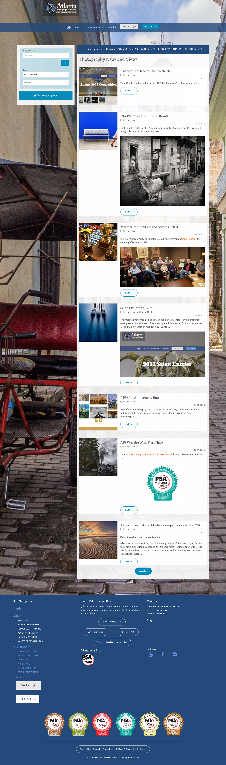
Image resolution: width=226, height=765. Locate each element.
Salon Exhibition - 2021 (137, 307)
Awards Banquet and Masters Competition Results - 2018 (161, 524)
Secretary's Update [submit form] (46, 95)
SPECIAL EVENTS (193, 49)
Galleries (112, 27)
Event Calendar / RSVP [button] (111, 622)
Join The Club (151, 26)
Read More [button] (129, 91)
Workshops (24, 664)
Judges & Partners (27, 637)
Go (65, 63)
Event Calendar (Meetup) (31, 651)
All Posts (110, 49)
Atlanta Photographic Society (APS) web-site (149, 454)
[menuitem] (69, 27)
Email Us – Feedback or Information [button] (112, 642)
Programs (23, 660)
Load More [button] (143, 571)
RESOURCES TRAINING (169, 49)
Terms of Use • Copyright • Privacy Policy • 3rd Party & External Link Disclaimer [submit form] (113, 749)
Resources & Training (29, 629)
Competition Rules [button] (95, 632)
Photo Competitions (28, 655)
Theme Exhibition (27, 668)
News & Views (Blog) (28, 624)
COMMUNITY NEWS (128, 49)
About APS (23, 620)
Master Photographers (30, 641)
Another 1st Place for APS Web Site (145, 70)
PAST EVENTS (148, 49)
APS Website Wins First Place (141, 442)
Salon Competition (28, 672)
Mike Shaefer (189, 239)
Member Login (129, 26)
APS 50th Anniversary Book (140, 397)
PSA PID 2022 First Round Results (145, 115)
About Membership (28, 633)
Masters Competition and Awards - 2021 (149, 226)
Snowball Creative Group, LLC (107, 757)
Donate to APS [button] (128, 632)
